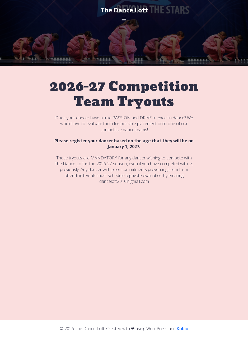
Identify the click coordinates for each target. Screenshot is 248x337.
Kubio (182, 328)
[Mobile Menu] (124, 19)
